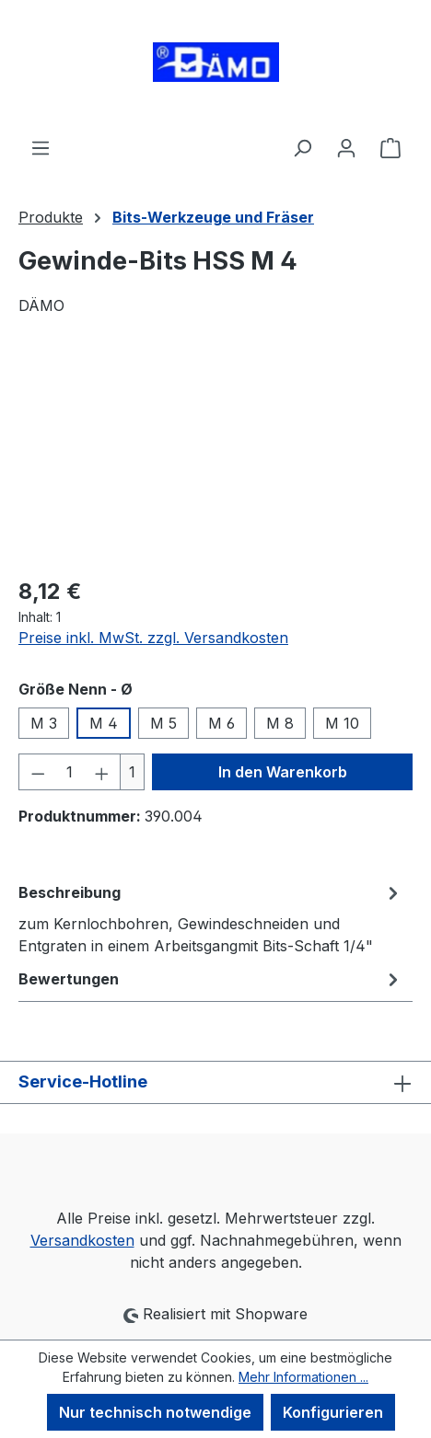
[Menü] (40, 147)
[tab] (210, 918)
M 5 (163, 723)
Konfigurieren (333, 1412)
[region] (215, 456)
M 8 (280, 723)
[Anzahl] (70, 772)
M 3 (43, 723)
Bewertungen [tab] (210, 979)
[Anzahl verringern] (37, 772)
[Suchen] (302, 147)
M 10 (342, 723)
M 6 (221, 723)
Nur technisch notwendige (155, 1412)
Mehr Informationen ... (303, 1377)
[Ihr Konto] (346, 147)
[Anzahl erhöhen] (102, 772)
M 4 (103, 723)
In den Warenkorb (282, 772)
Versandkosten (82, 1240)
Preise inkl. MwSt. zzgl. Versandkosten (153, 637)
